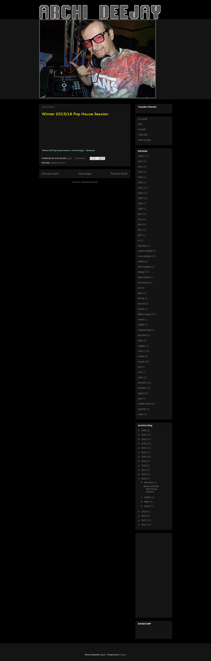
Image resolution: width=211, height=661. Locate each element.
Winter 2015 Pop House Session (56, 150)
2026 (144, 430)
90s (140, 230)
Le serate (142, 119)
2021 (140, 187)
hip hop (141, 303)
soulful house (144, 403)
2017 (144, 470)
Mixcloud (91, 150)
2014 (144, 511)
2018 (140, 172)
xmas (140, 414)
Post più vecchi (119, 173)
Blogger (122, 654)
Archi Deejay (78, 150)
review (141, 356)
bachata (142, 245)
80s (140, 224)
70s (140, 219)
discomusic (143, 282)
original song (144, 330)
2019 (140, 177)
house (141, 309)
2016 (144, 474)
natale (141, 324)
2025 (140, 208)
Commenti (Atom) (89, 182)
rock (140, 372)
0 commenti (79, 158)
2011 (140, 161)
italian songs (144, 314)
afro (140, 235)
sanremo (142, 382)
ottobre (148, 497)
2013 (144, 516)
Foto (140, 124)
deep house (144, 277)
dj (139, 288)
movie (141, 319)
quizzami (142, 335)
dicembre (149, 482)
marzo (147, 506)
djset (140, 293)
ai (139, 240)
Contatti (142, 129)
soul (140, 398)
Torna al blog (144, 140)
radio (140, 340)
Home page (84, 173)
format (141, 298)
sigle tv (141, 393)
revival (141, 361)
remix (140, 351)
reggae (141, 346)
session (61, 163)
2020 (140, 182)
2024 (140, 203)
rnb (139, 367)
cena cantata (144, 256)
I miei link (142, 134)
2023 (140, 198)
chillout (141, 261)
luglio (147, 501)
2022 (140, 193)
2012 (140, 166)
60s (140, 214)
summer (142, 409)
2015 (144, 478)
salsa (140, 377)
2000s (141, 156)
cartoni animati (145, 251)
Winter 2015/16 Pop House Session (75, 113)
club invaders (144, 266)
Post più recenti (50, 173)
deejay (54, 163)
